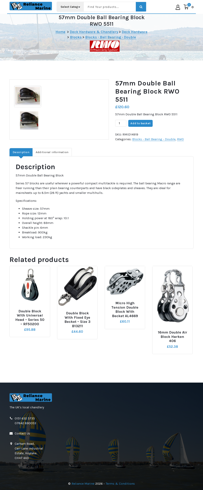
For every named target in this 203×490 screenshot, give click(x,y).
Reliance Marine (83, 483)
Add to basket (140, 123)
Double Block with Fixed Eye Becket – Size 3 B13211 (77, 319)
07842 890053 (25, 475)
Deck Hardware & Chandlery (94, 32)
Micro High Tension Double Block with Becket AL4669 (124, 309)
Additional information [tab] (52, 152)
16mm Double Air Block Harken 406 (172, 336)
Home (60, 32)
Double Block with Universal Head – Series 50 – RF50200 (29, 317)
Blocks (76, 37)
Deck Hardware (134, 32)
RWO (180, 139)
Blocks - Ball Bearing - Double (110, 37)
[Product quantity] (120, 123)
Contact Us (22, 485)
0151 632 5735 (25, 470)
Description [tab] (21, 152)
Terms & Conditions (120, 483)
